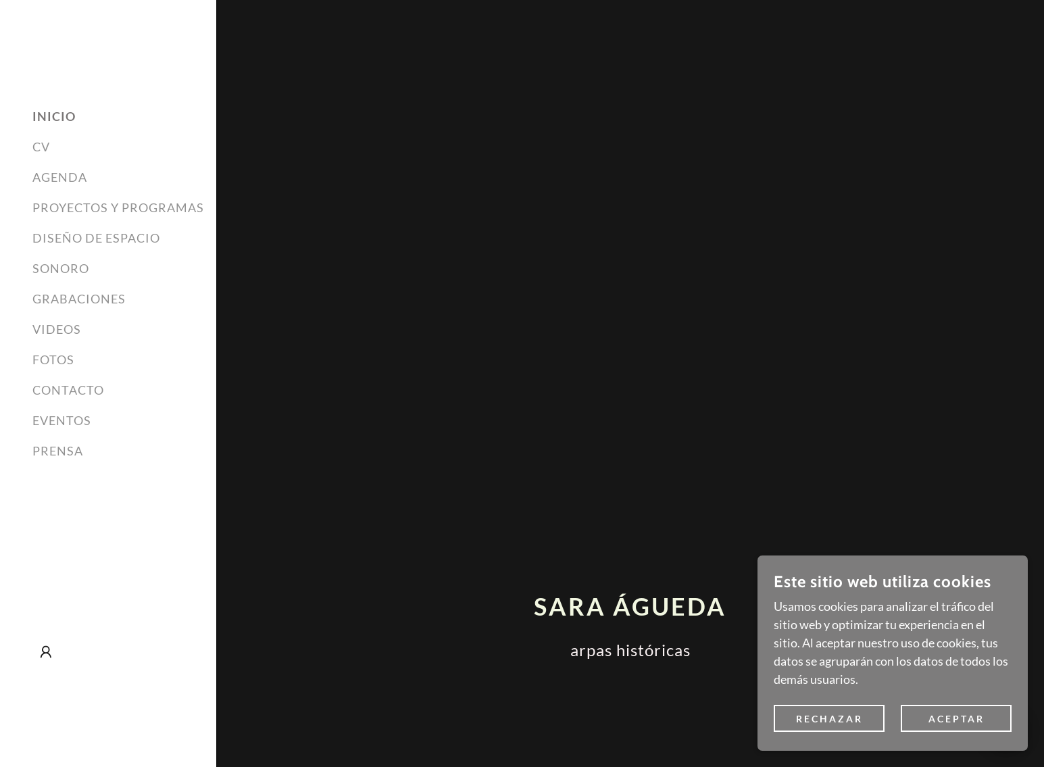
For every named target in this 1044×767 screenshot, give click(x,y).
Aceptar (956, 718)
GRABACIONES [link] (79, 298)
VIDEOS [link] (56, 329)
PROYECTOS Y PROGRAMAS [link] (118, 207)
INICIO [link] (54, 116)
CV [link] (41, 146)
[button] (45, 652)
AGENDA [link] (59, 177)
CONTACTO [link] (68, 389)
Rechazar (829, 718)
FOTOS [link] (53, 359)
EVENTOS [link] (61, 420)
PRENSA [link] (57, 450)
